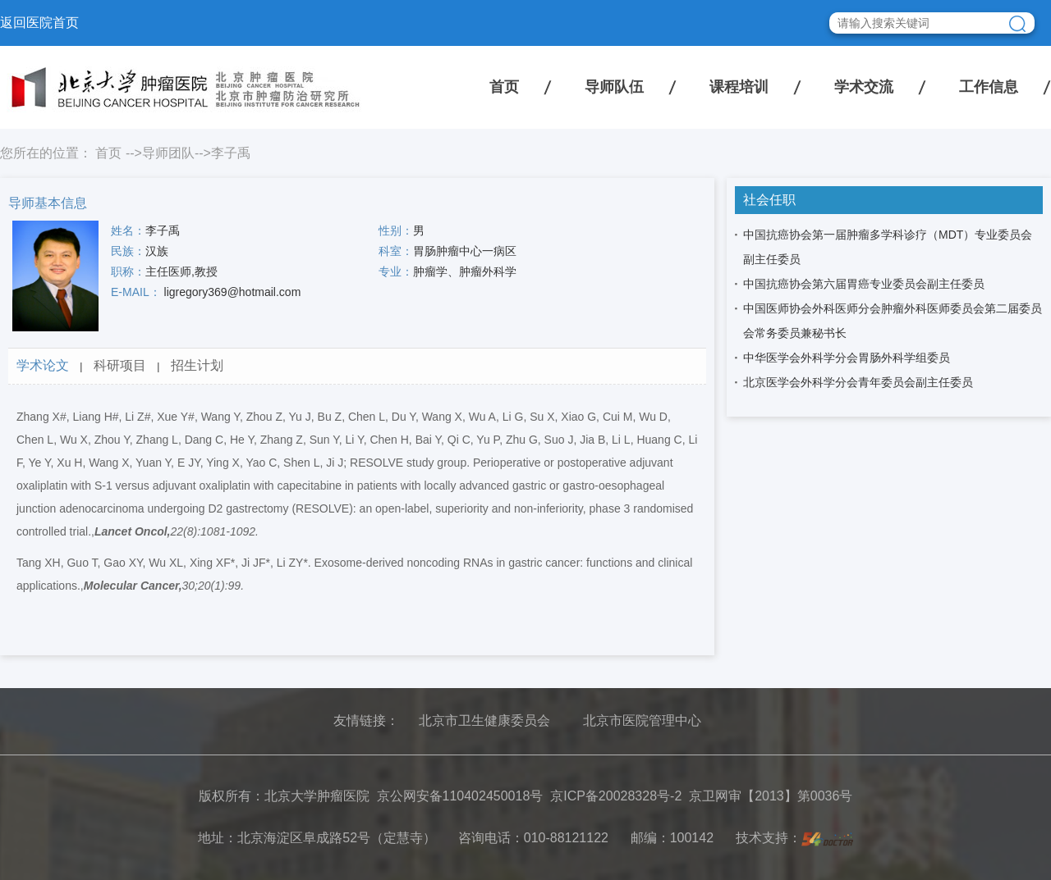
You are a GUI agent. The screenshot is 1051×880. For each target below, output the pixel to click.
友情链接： (366, 720)
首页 (504, 87)
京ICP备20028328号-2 (616, 796)
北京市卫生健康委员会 (484, 720)
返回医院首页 (39, 23)
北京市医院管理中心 (642, 720)
